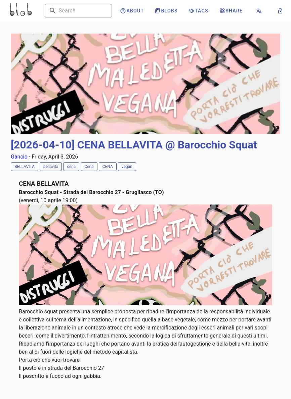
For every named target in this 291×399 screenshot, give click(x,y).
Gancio (19, 156)
